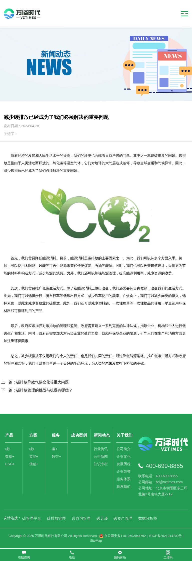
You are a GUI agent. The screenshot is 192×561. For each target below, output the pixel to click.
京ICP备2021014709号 (165, 536)
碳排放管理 (56, 518)
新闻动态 (102, 435)
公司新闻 (101, 456)
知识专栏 (101, 464)
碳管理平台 (31, 518)
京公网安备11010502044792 (122, 536)
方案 (33, 435)
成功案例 (79, 435)
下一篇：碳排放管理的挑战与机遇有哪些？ (36, 390)
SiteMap (96, 540)
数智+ (56, 456)
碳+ (8, 449)
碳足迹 (102, 518)
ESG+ (10, 464)
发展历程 (123, 464)
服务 (56, 435)
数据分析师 (147, 518)
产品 (9, 435)
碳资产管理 (123, 518)
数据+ (9, 456)
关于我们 (124, 435)
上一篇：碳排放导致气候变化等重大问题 (35, 382)
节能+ (33, 456)
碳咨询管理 (81, 518)
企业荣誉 (123, 471)
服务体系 (123, 479)
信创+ (33, 464)
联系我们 (123, 487)
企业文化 (123, 456)
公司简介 (123, 449)
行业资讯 (101, 449)
